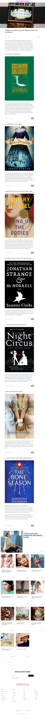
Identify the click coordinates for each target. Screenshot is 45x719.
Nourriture (14, 695)
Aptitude (35, 697)
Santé (9, 662)
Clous (24, 689)
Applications (14, 701)
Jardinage (24, 699)
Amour (2, 701)
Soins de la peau (4, 691)
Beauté (2, 689)
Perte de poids (3, 699)
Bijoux (24, 691)
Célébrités (13, 693)
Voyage (35, 699)
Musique (13, 689)
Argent (24, 695)
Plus (32, 118)
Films (13, 697)
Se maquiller (3, 697)
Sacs (35, 689)
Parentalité (36, 693)
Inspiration (36, 691)
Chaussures (36, 695)
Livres (13, 699)
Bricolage (2, 693)
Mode (24, 693)
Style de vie (31, 675)
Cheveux (2, 695)
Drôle (24, 697)
